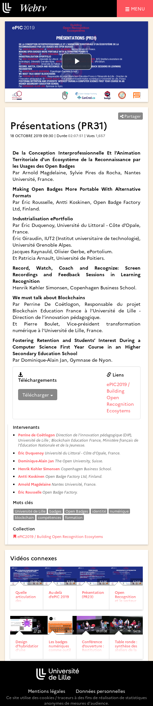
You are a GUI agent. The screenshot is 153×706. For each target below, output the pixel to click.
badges (55, 511)
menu (139, 8)
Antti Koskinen (31, 476)
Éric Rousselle (29, 492)
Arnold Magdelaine (34, 484)
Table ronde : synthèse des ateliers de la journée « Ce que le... (126, 649)
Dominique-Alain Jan (36, 460)
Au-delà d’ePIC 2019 (59, 594)
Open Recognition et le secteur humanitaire (125, 598)
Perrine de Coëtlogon (36, 434)
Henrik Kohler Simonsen (39, 468)
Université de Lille (30, 511)
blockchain (24, 517)
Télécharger (37, 394)
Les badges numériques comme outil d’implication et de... (60, 649)
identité (99, 511)
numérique (119, 511)
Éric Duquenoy (31, 452)
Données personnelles (100, 691)
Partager (130, 116)
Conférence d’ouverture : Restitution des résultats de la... (93, 649)
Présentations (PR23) (94, 594)
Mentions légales (46, 691)
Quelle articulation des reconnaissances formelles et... (29, 602)
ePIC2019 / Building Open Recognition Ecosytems (58, 536)
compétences (49, 517)
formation (74, 517)
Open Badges (76, 511)
